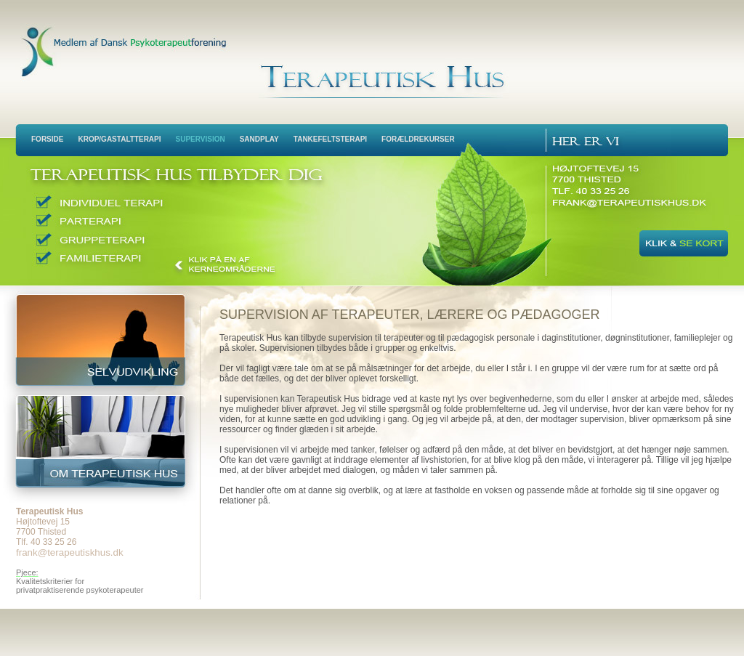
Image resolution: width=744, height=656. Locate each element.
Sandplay (259, 139)
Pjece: (27, 572)
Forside (47, 139)
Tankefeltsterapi (330, 139)
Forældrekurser (418, 139)
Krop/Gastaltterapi (119, 139)
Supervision (200, 139)
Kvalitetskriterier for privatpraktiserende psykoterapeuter (79, 585)
